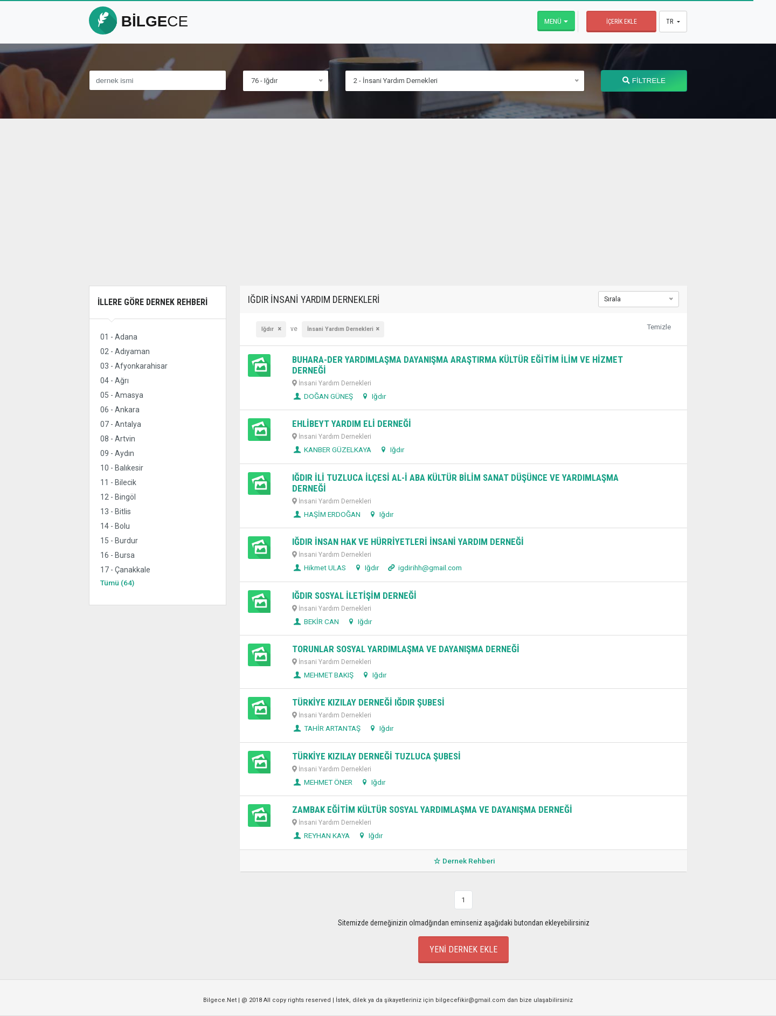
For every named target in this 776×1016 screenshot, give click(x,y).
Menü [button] (553, 21)
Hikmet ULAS (319, 567)
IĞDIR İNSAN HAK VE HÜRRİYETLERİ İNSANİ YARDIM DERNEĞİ (408, 541)
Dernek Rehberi (463, 860)
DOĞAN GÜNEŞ (322, 396)
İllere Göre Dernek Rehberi (152, 302)
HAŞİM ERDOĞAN (326, 514)
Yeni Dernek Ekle (463, 949)
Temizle (659, 326)
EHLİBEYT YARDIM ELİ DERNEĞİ (351, 423)
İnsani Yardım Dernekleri (340, 329)
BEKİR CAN (315, 621)
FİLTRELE (644, 81)
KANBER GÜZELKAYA (331, 449)
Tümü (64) (117, 582)
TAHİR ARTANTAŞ (326, 728)
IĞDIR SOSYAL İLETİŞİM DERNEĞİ (354, 595)
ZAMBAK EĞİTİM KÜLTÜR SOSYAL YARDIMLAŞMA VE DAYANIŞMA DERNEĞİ (432, 809)
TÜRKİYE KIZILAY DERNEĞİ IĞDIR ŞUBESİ (368, 702)
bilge (138, 21)
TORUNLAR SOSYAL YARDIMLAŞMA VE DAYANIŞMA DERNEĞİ (405, 649)
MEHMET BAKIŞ (323, 675)
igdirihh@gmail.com (424, 567)
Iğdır (268, 329)
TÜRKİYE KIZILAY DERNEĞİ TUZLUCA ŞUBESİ (376, 756)
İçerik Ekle (621, 21)
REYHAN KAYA (321, 835)
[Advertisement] (388, 210)
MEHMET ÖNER (322, 782)
